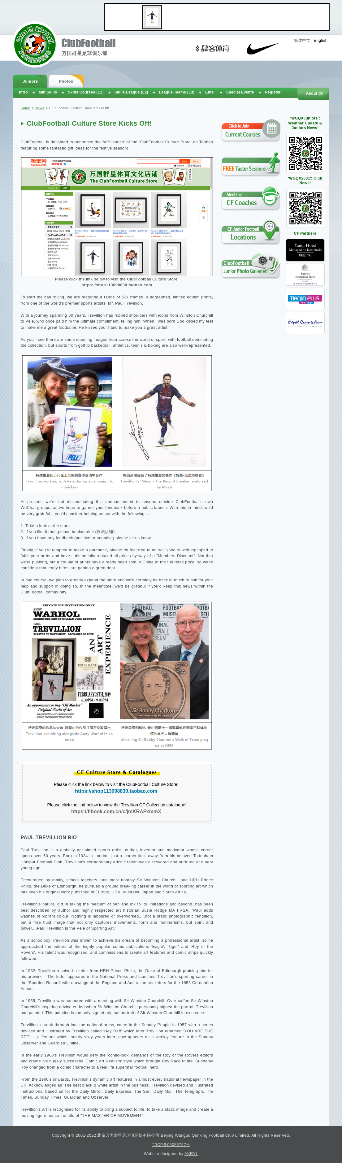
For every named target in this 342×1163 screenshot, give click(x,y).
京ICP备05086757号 (171, 1144)
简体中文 (302, 40)
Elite (209, 92)
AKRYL (191, 1153)
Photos (66, 81)
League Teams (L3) (176, 92)
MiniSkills (48, 92)
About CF (314, 93)
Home (25, 108)
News (39, 108)
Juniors (30, 81)
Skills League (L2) (131, 92)
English (320, 40)
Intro (23, 92)
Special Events (240, 92)
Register (273, 92)
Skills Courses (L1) (85, 92)
